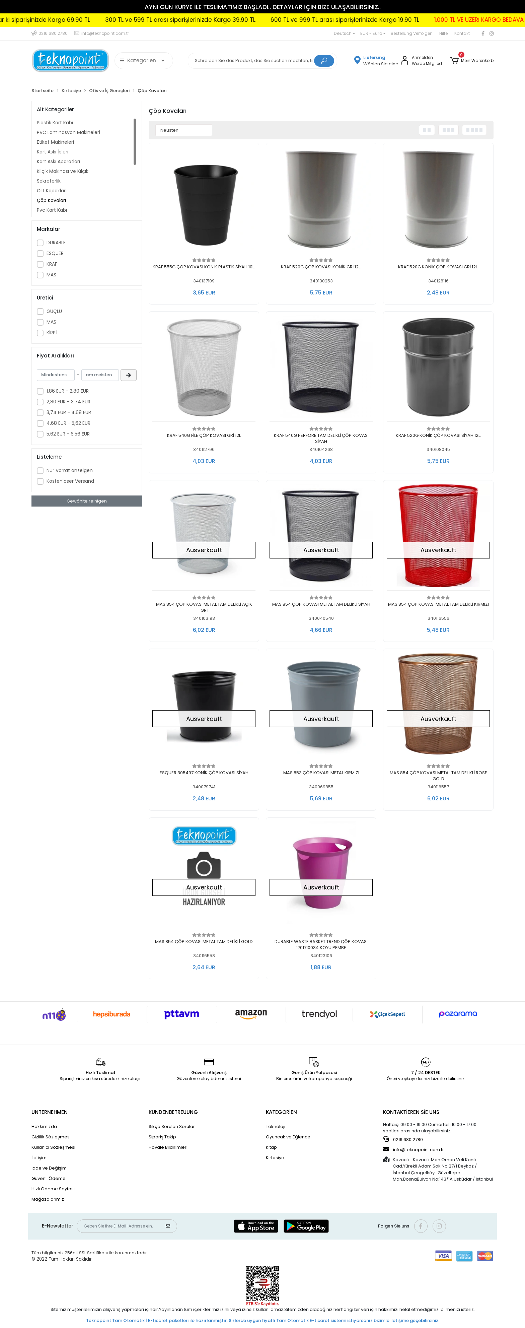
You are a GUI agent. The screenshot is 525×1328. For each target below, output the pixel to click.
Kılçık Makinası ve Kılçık (62, 171)
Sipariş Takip (162, 1137)
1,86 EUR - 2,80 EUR (68, 391)
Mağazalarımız (47, 1199)
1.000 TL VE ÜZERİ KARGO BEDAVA (286, 20)
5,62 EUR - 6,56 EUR (68, 433)
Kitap (271, 1147)
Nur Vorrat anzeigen (70, 470)
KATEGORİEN (281, 1112)
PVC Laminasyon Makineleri (68, 132)
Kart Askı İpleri (52, 151)
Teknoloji (275, 1126)
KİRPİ (52, 332)
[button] (472, 60)
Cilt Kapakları (52, 190)
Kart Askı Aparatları (58, 161)
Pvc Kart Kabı (52, 210)
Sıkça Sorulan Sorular (172, 1126)
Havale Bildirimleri (168, 1147)
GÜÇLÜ (54, 311)
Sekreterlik (49, 181)
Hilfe (443, 33)
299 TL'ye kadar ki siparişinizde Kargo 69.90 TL (412, 20)
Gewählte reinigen (87, 501)
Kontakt (462, 33)
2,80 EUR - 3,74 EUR (68, 401)
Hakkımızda (44, 1126)
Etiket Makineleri (55, 142)
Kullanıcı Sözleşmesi (53, 1147)
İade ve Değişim (49, 1168)
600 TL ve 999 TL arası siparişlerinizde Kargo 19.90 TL (152, 20)
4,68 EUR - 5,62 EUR (68, 423)
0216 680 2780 (403, 1139)
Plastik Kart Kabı (55, 122)
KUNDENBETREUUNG (173, 1112)
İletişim (39, 1157)
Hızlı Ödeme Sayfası (53, 1189)
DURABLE (56, 242)
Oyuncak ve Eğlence (288, 1137)
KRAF (52, 264)
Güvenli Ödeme (48, 1178)
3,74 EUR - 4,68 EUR (69, 412)
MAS (51, 274)
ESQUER (55, 253)
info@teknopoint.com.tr (413, 1149)
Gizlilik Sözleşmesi (51, 1137)
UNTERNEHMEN (49, 1112)
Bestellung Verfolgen (412, 33)
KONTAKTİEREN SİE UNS (411, 1112)
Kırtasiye (275, 1157)
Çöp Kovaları (51, 200)
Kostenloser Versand (70, 481)
